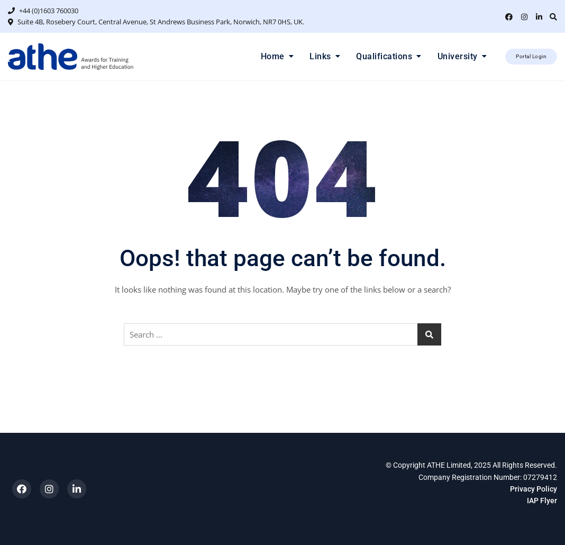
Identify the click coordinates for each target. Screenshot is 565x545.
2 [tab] (297, 74)
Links (320, 56)
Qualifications (384, 56)
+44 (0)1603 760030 (43, 10)
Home (273, 56)
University (458, 56)
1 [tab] (287, 74)
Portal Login (531, 56)
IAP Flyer (542, 500)
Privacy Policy (533, 489)
